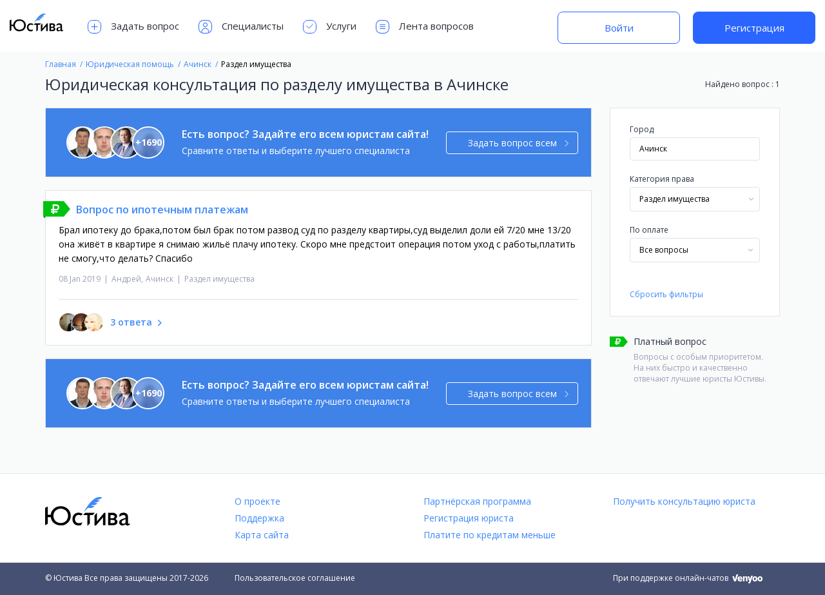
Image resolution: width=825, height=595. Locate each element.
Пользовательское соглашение (295, 577)
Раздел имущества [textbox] (674, 198)
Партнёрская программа (477, 501)
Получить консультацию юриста (684, 501)
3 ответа (131, 322)
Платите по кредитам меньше (489, 535)
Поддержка (259, 518)
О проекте (257, 501)
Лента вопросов (425, 26)
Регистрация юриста (468, 518)
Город (642, 129)
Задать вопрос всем (518, 143)
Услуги (329, 26)
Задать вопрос (133, 26)
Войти (619, 27)
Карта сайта (262, 535)
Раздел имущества (219, 278)
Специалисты (241, 26)
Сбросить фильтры (666, 294)
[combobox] (695, 199)
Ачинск (159, 278)
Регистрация (754, 27)
